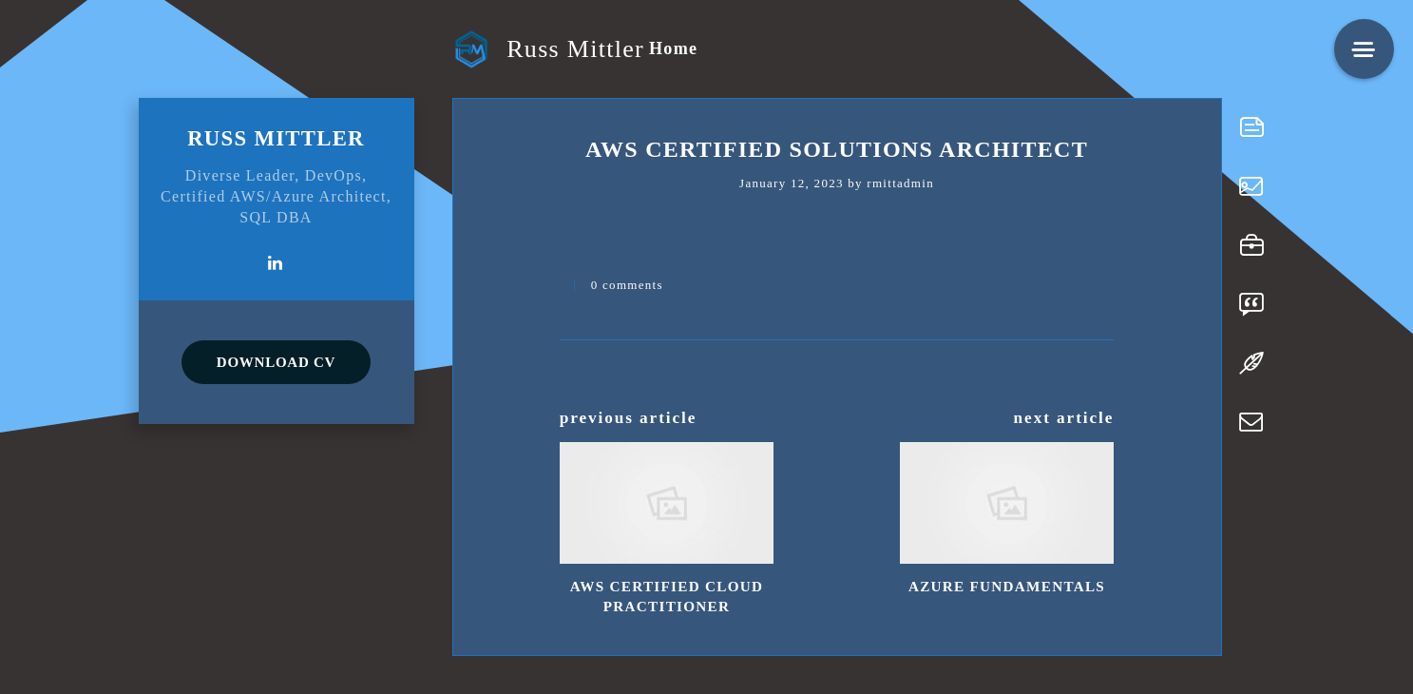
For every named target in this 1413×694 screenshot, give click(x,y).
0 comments (627, 285)
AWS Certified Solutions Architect (836, 149)
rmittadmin (900, 183)
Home (673, 48)
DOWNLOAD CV (276, 362)
